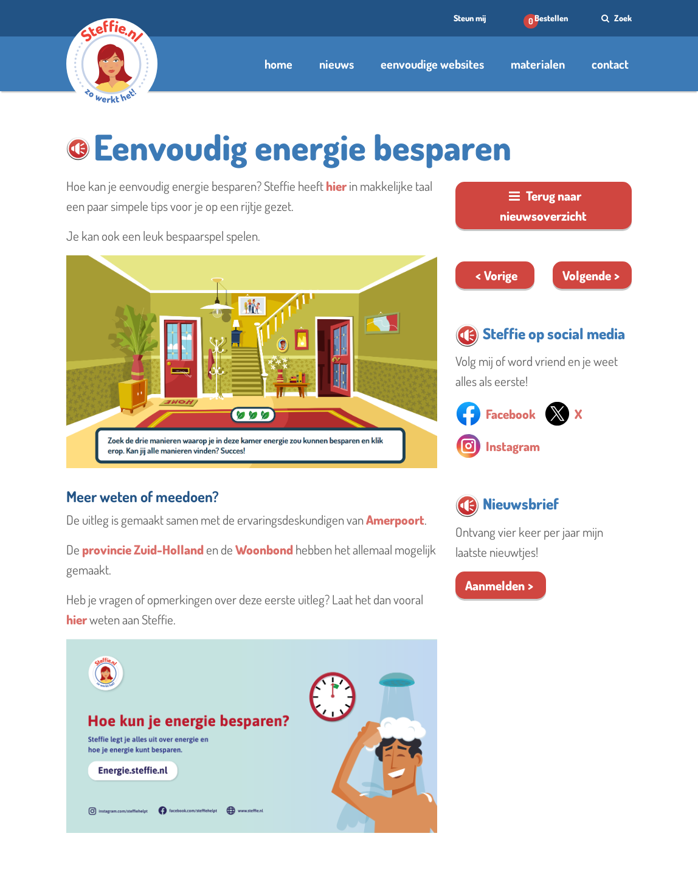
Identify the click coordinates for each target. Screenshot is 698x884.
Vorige (500, 275)
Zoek (615, 18)
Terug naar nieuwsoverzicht (543, 205)
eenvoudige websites (432, 64)
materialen (538, 64)
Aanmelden (495, 585)
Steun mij (470, 18)
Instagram (513, 446)
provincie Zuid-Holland (143, 549)
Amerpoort (395, 519)
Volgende (586, 275)
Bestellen (551, 18)
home (278, 64)
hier (336, 186)
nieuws (336, 64)
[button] (78, 149)
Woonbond (264, 549)
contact (610, 64)
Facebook (511, 414)
